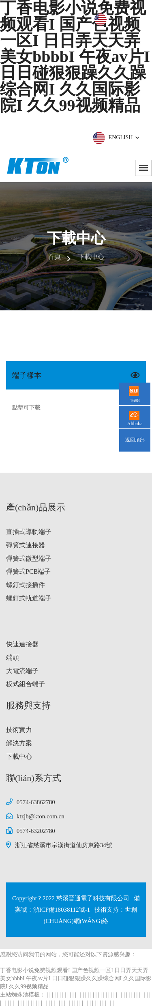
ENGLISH (123, 137)
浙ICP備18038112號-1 (62, 909)
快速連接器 (22, 644)
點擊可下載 (26, 408)
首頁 (54, 256)
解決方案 (19, 743)
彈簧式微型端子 (28, 558)
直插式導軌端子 (28, 531)
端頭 (12, 657)
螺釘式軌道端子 (28, 598)
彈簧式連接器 (25, 545)
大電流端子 (22, 670)
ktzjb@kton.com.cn (40, 816)
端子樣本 (26, 375)
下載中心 (19, 756)
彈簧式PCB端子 (28, 571)
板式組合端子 (25, 683)
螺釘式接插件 (25, 584)
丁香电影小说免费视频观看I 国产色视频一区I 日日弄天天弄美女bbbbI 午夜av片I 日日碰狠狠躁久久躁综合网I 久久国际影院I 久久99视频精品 (76, 978)
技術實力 (19, 729)
